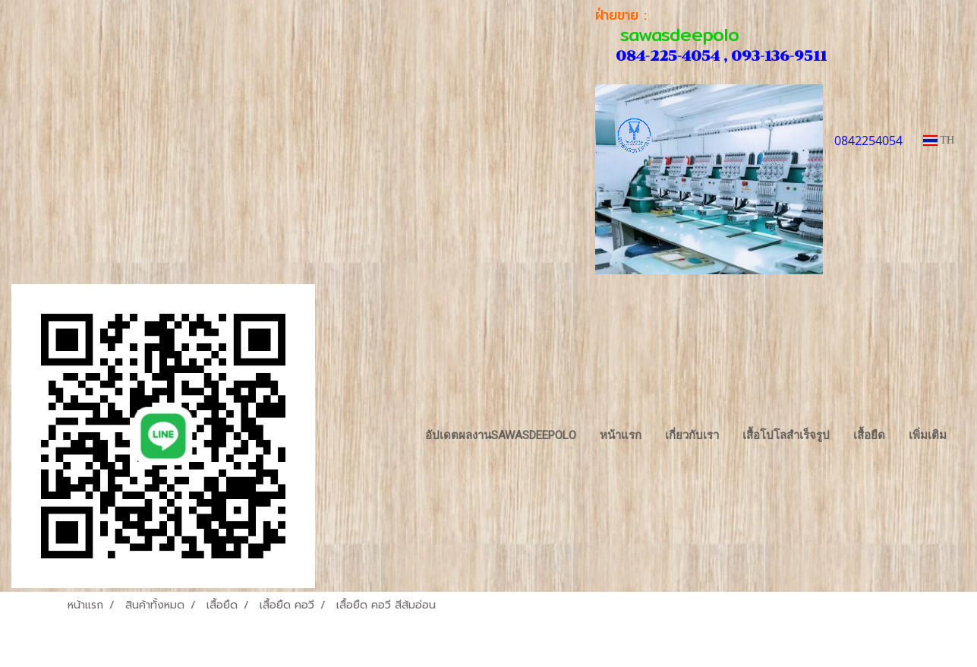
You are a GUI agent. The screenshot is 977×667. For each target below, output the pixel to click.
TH (938, 140)
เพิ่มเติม (928, 435)
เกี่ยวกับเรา (692, 435)
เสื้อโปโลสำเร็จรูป (786, 435)
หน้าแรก (620, 435)
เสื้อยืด (869, 435)
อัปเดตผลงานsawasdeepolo (500, 435)
